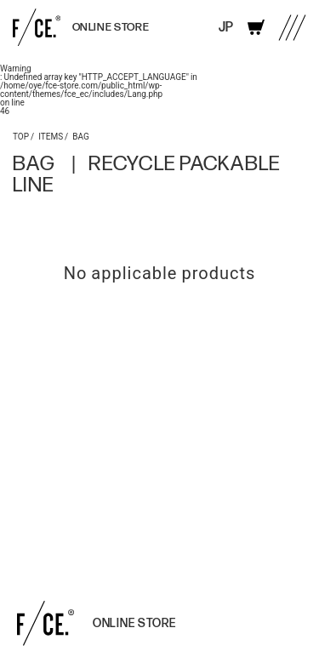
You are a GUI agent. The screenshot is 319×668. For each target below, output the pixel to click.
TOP (21, 135)
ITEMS (50, 135)
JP (226, 28)
